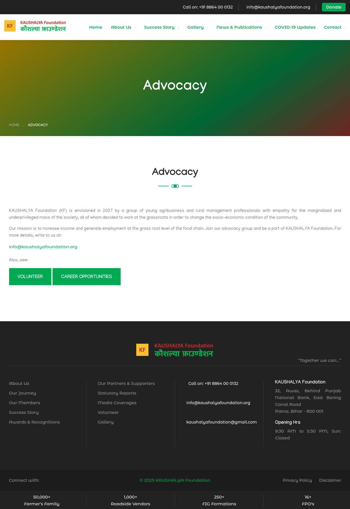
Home (95, 27)
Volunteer (108, 412)
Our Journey (22, 393)
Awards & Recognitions (34, 422)
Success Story (159, 27)
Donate (333, 7)
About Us (121, 27)
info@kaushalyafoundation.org (278, 7)
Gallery (195, 27)
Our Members (24, 402)
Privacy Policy (297, 480)
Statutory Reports (117, 393)
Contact (332, 27)
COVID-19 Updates (295, 27)
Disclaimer (330, 480)
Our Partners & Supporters (126, 383)
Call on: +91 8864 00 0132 (208, 7)
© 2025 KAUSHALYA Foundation (175, 480)
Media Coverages (117, 402)
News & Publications (239, 27)
